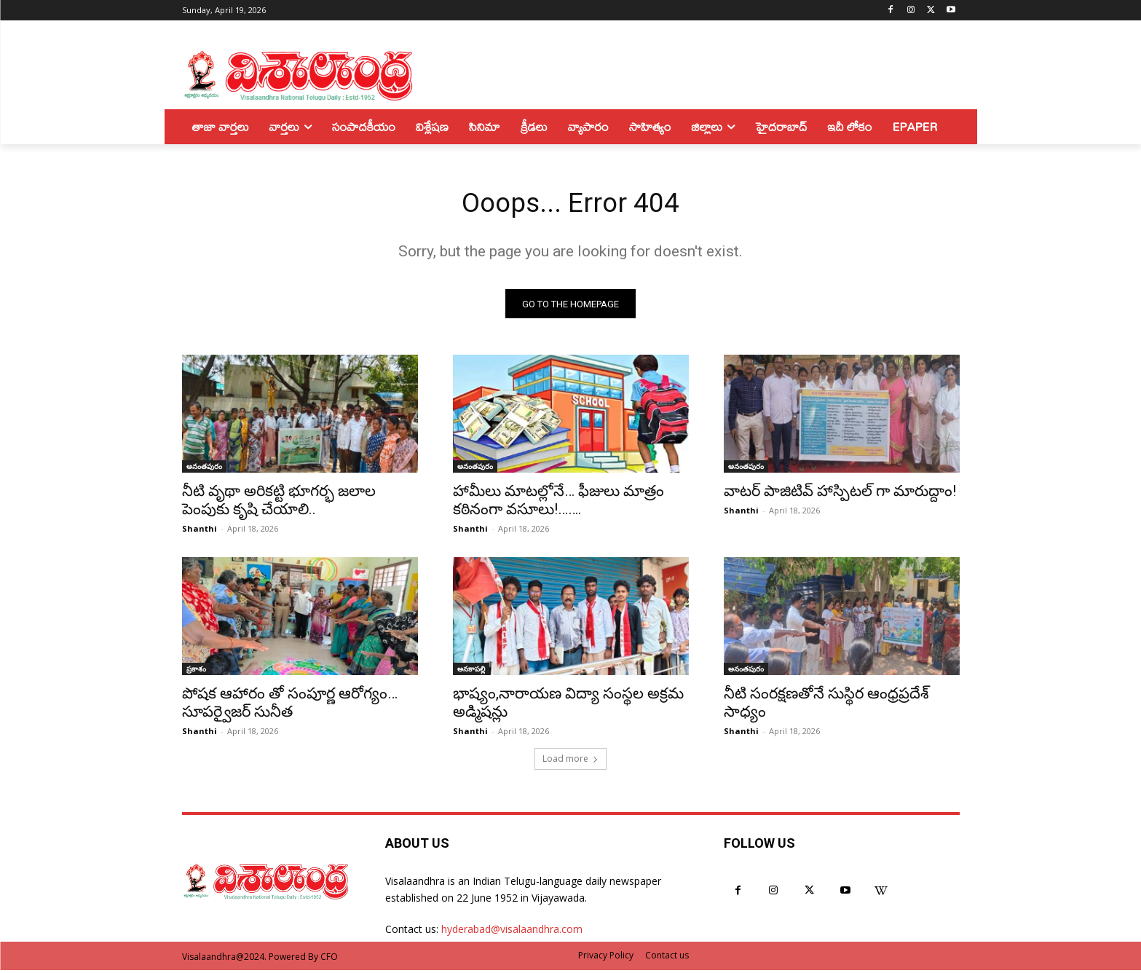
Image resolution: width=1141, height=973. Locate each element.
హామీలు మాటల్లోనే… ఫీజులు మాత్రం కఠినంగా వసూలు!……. (558, 503)
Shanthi (199, 532)
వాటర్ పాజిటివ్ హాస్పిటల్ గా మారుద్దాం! (840, 494)
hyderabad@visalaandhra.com (512, 932)
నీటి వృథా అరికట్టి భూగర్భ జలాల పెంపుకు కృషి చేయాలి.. (279, 503)
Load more (570, 762)
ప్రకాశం (196, 672)
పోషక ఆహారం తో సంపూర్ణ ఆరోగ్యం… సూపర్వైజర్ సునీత (290, 706)
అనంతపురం (204, 470)
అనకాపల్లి (471, 672)
